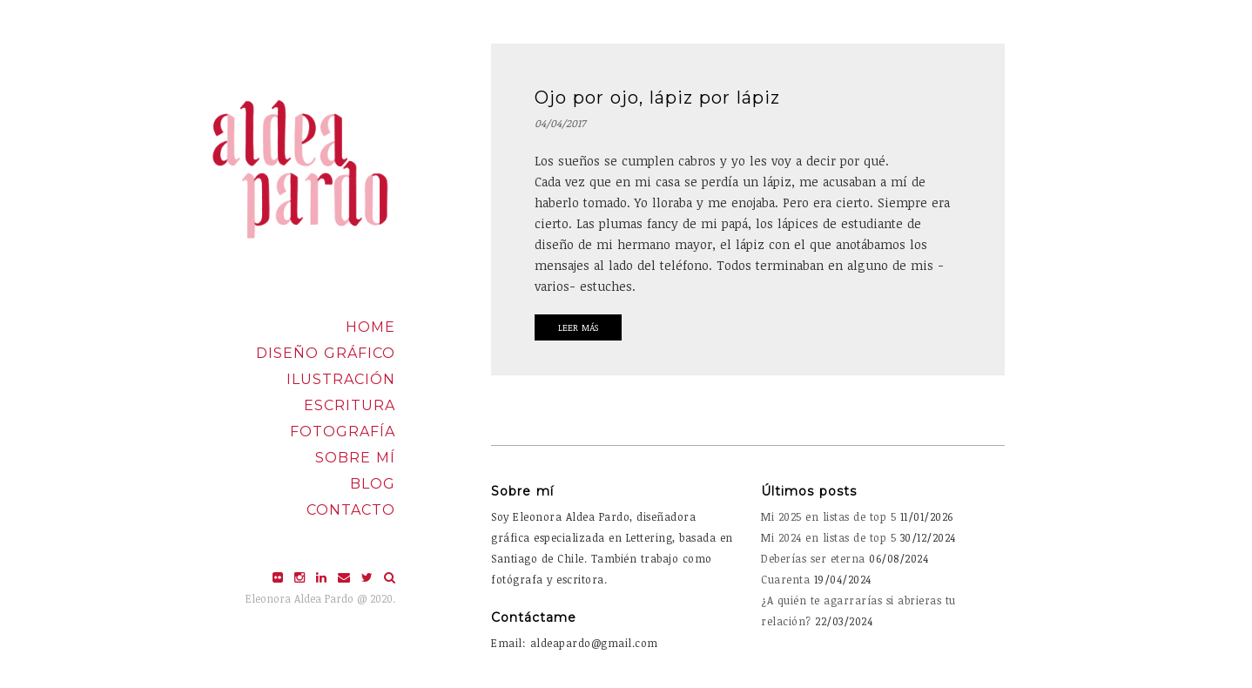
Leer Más (578, 327)
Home (370, 327)
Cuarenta (785, 579)
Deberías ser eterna (813, 558)
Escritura (349, 405)
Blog (372, 484)
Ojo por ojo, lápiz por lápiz (657, 97)
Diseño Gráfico (325, 353)
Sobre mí (355, 457)
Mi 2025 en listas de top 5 (828, 516)
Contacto (350, 510)
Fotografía (342, 431)
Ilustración (340, 379)
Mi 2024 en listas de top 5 (828, 537)
